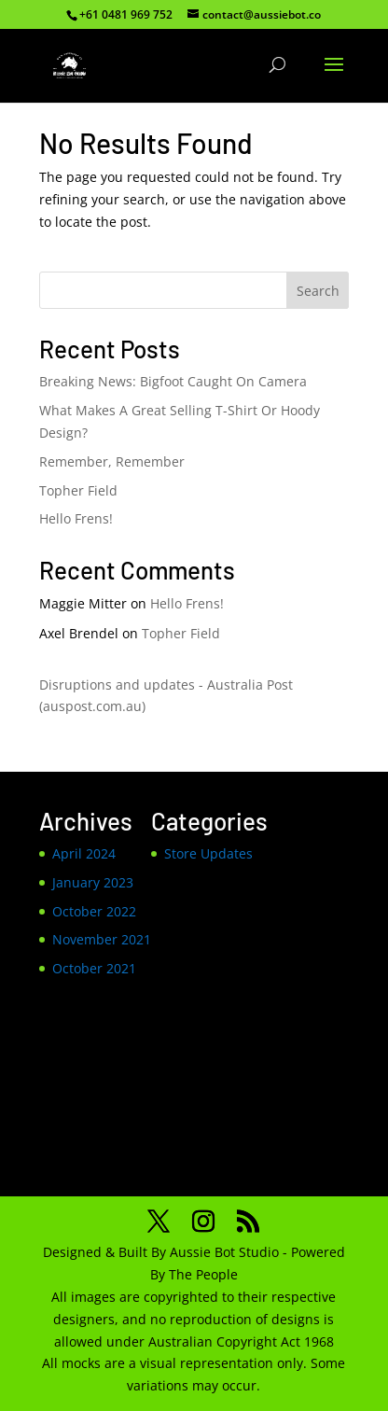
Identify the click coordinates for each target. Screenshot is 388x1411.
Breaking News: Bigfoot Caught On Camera (173, 381)
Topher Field (78, 490)
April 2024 (84, 853)
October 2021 (94, 968)
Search (318, 291)
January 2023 (92, 882)
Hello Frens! (76, 518)
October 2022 (94, 911)
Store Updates (208, 853)
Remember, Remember (112, 461)
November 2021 (101, 939)
